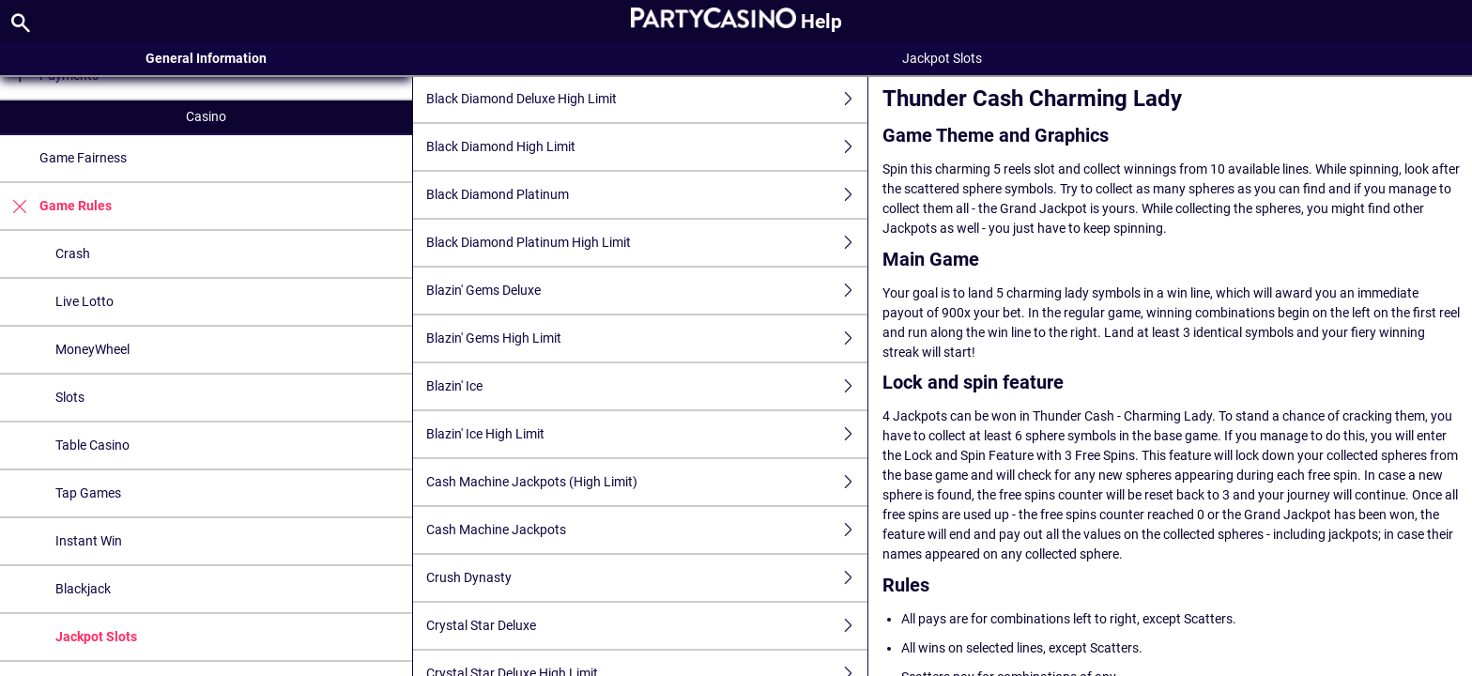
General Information (206, 58)
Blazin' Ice (646, 386)
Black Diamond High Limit (646, 147)
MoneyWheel (92, 349)
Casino (206, 116)
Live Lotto (84, 301)
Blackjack (83, 588)
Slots (69, 397)
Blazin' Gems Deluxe (646, 291)
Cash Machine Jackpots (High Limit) (646, 482)
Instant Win (88, 540)
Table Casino (92, 445)
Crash (72, 253)
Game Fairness (83, 157)
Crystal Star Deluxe (646, 626)
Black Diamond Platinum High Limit (646, 243)
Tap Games (88, 492)
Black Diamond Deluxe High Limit (646, 99)
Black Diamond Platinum (646, 195)
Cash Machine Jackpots (646, 530)
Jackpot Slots (96, 636)
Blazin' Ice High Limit (646, 434)
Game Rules (56, 206)
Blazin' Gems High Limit (646, 338)
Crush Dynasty (646, 578)
